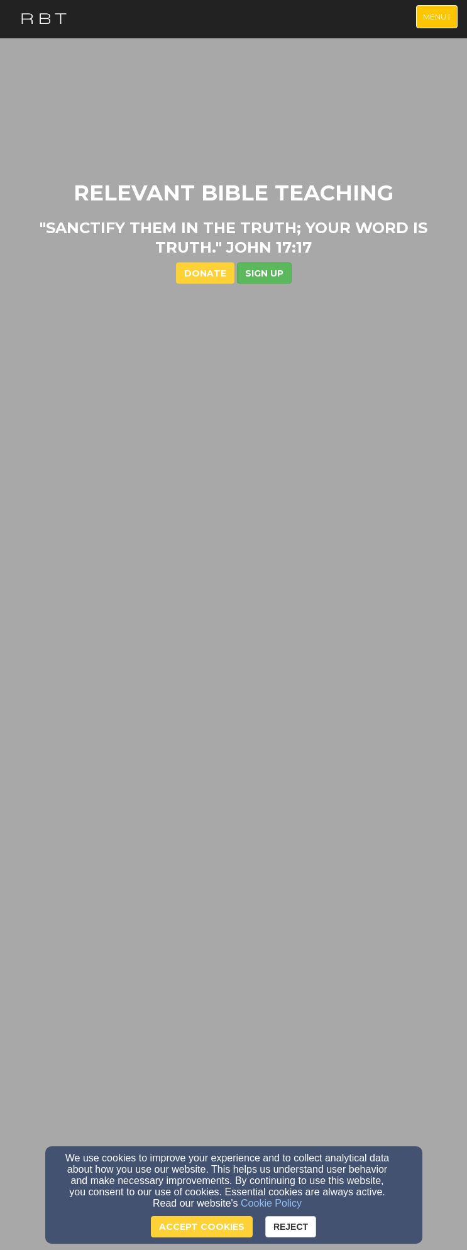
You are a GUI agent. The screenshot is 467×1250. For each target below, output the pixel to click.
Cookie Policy (271, 1203)
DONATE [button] (205, 272)
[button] (264, 272)
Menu (440, 16)
